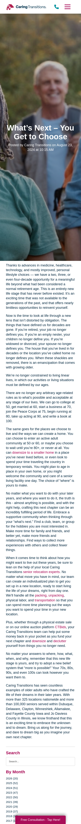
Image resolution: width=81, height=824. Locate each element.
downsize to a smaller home (33, 452)
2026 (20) (12, 778)
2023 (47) (12, 792)
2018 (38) (12, 816)
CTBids (60, 627)
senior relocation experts (41, 572)
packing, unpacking (49, 595)
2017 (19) (12, 820)
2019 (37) (12, 811)
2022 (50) (12, 797)
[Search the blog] (40, 761)
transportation (45, 600)
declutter (59, 641)
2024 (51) (12, 788)
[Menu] (67, 7)
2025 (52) (12, 783)
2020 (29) (12, 806)
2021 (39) (12, 801)
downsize (39, 641)
